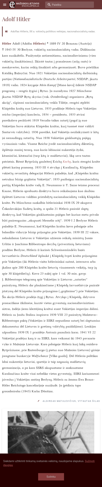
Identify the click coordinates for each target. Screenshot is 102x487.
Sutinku (51, 476)
